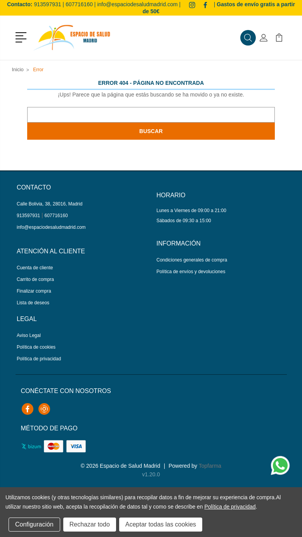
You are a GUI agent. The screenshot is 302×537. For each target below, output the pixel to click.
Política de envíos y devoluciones (190, 271)
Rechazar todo (89, 524)
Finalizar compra (34, 291)
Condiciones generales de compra (191, 260)
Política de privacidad (39, 359)
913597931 (47, 4)
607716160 (79, 4)
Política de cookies (36, 347)
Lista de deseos (33, 302)
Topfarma (210, 466)
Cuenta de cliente (35, 267)
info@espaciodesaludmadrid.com (137, 4)
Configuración (34, 524)
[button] (22, 37)
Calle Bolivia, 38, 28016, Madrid (49, 204)
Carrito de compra (35, 279)
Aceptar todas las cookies (160, 524)
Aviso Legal (29, 335)
